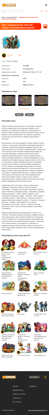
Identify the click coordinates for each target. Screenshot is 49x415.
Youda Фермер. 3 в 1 (40, 349)
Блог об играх (17, 401)
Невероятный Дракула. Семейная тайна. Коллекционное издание (24, 270)
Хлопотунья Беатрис (24, 349)
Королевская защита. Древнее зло (24, 288)
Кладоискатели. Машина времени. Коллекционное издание (8, 269)
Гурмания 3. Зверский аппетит (40, 288)
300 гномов (24, 308)
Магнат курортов (8, 287)
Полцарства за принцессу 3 (24, 247)
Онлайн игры (17, 398)
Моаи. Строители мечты (40, 267)
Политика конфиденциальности (37, 410)
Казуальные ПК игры (19, 394)
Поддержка (32, 386)
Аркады (15, 61)
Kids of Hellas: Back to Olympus (40, 247)
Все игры (15, 386)
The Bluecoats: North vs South (40, 308)
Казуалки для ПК (12, 17)
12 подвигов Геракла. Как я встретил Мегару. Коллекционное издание (8, 249)
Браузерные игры (18, 390)
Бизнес (9, 61)
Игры (3, 17)
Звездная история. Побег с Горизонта (8, 350)
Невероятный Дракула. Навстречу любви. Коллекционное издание (24, 332)
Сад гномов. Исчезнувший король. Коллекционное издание (40, 331)
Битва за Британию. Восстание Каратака (8, 308)
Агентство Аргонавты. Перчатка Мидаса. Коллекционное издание (8, 331)
